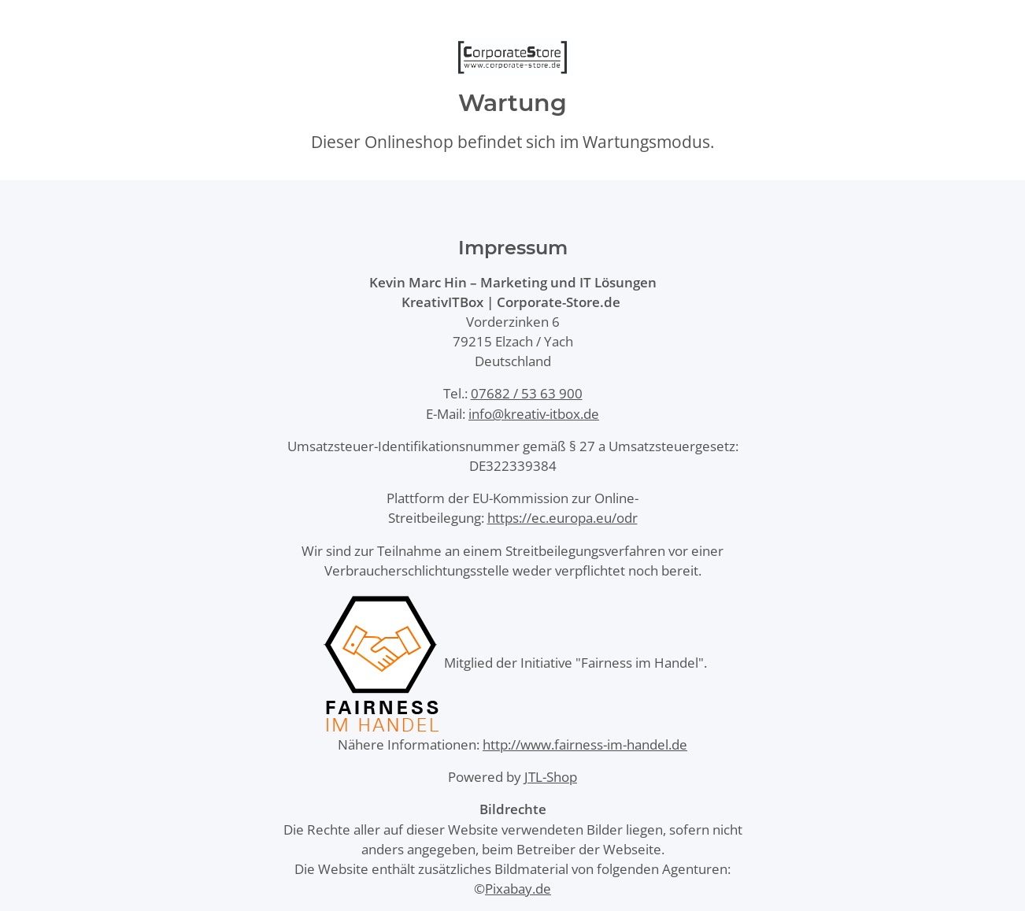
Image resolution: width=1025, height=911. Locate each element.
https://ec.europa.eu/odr (562, 518)
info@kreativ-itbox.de (533, 414)
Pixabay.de (518, 889)
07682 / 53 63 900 (527, 393)
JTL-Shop (550, 777)
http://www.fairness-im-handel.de (585, 744)
